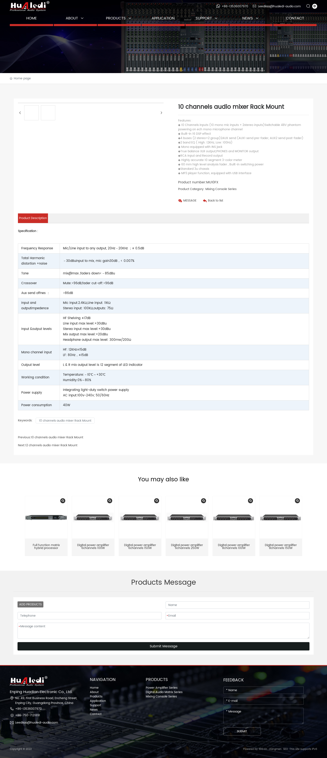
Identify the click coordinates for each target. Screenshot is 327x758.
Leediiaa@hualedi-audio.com (279, 6)
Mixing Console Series (220, 189)
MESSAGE (189, 200)
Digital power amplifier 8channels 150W (281, 546)
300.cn (263, 749)
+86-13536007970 (235, 6)
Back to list (215, 200)
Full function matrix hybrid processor (46, 546)
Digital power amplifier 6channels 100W (93, 546)
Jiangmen (275, 749)
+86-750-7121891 (27, 715)
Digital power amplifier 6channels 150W (140, 546)
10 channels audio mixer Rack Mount (57, 437)
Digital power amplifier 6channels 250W (187, 546)
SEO (285, 749)
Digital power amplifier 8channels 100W (234, 546)
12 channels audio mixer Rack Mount (51, 445)
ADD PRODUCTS (30, 604)
